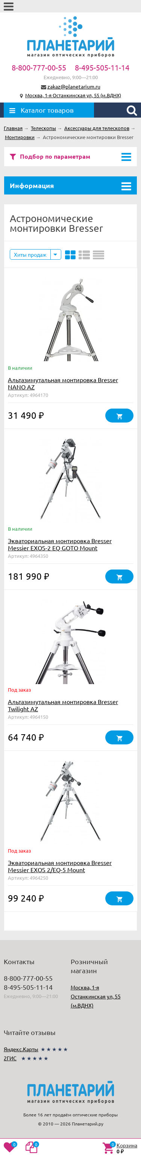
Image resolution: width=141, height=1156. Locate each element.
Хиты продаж (30, 254)
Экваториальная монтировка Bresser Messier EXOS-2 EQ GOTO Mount (60, 544)
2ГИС (10, 1058)
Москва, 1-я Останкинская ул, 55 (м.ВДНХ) (73, 95)
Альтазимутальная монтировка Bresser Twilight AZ (63, 705)
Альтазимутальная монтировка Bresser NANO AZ (63, 383)
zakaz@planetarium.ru (73, 86)
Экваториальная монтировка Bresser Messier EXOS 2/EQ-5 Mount (60, 866)
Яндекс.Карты (21, 1049)
